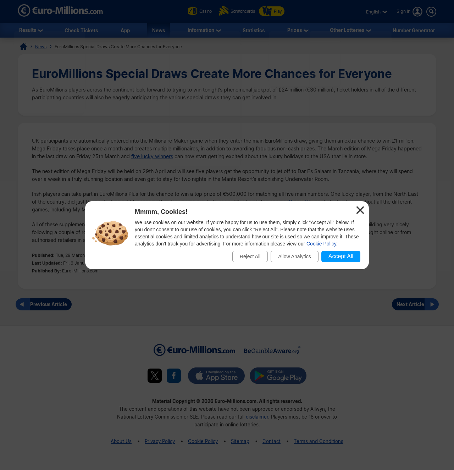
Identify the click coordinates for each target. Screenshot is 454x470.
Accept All (340, 256)
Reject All (250, 256)
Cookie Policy (321, 244)
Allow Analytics (294, 256)
